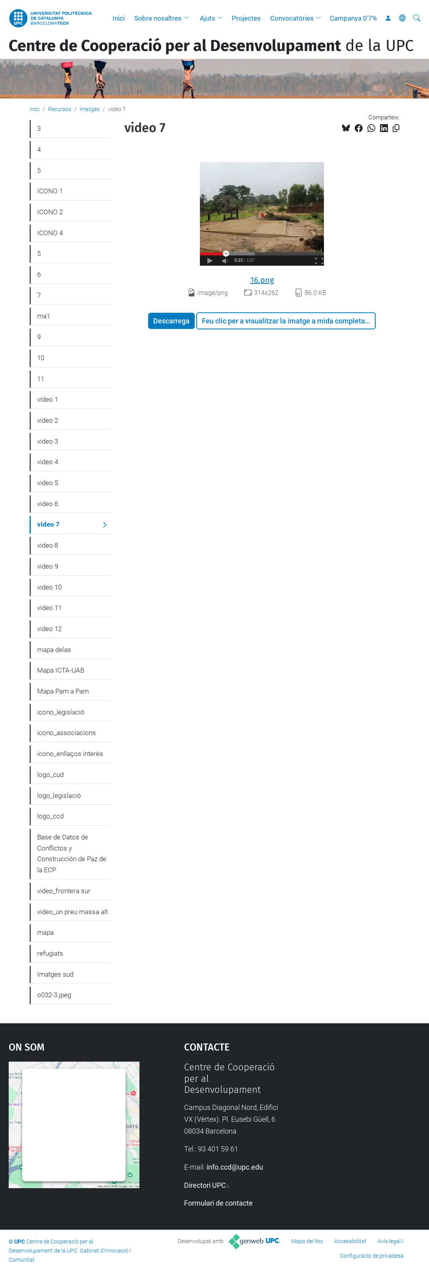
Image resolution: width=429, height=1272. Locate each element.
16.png (262, 280)
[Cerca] (416, 18)
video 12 (49, 629)
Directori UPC (205, 1185)
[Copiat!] (396, 128)
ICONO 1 (50, 191)
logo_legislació (59, 795)
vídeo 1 (47, 399)
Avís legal (389, 1241)
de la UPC (211, 45)
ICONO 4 (50, 233)
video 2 (47, 420)
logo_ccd (50, 816)
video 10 (49, 587)
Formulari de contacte (218, 1203)
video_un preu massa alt (72, 912)
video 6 (47, 504)
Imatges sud (55, 974)
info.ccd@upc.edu (235, 1167)
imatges (90, 109)
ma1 (43, 316)
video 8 (47, 545)
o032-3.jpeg (54, 995)
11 (40, 379)
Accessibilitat (350, 1241)
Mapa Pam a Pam (63, 691)
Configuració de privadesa (372, 1256)
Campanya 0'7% (353, 18)
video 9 (47, 566)
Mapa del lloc (307, 1241)
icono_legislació (61, 712)
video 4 (47, 462)
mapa (45, 932)
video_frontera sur (63, 891)
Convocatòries (292, 18)
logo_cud (50, 775)
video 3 (47, 441)
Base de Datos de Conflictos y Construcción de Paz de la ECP (71, 853)
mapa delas (54, 650)
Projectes (246, 18)
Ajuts (207, 18)
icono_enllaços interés (70, 754)
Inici (119, 18)
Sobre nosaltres (158, 18)
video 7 (48, 524)
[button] (188, 18)
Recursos (59, 109)
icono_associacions (66, 733)
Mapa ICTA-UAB (60, 670)
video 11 (49, 608)
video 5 (47, 483)
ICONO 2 (50, 212)
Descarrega (171, 321)
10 (40, 358)
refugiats (50, 953)
